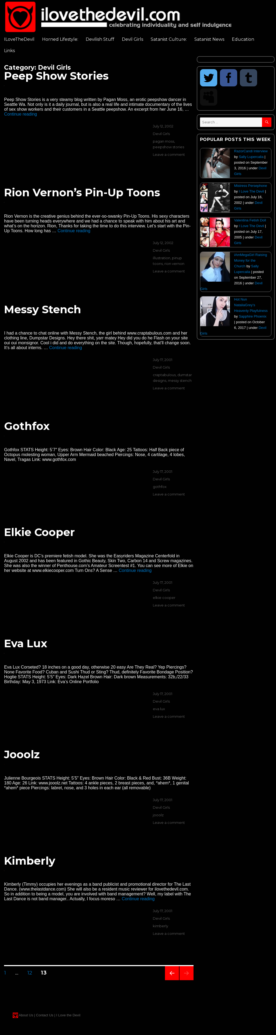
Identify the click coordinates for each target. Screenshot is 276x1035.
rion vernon (174, 263)
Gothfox (27, 426)
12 (31, 973)
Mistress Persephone (250, 186)
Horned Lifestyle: (60, 39)
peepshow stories (168, 147)
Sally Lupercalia (251, 157)
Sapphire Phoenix (253, 316)
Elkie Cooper (39, 532)
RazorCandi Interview (251, 151)
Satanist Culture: (169, 39)
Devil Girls (132, 39)
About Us (26, 1015)
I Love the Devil (68, 1015)
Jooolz (22, 754)
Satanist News (209, 39)
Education (243, 39)
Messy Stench (42, 309)
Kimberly (29, 860)
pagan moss (163, 141)
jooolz (158, 815)
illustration (161, 258)
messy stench (180, 380)
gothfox (160, 486)
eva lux (159, 709)
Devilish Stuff (100, 39)
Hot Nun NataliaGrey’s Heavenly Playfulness (251, 305)
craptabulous (164, 375)
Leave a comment (169, 154)
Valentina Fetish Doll (250, 220)
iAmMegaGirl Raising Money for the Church (250, 260)
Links (9, 50)
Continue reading (20, 114)
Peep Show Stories (56, 75)
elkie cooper (164, 597)
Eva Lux (25, 643)
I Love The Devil (251, 191)
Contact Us (44, 1015)
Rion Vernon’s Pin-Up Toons (82, 192)
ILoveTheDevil (19, 39)
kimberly (160, 926)
